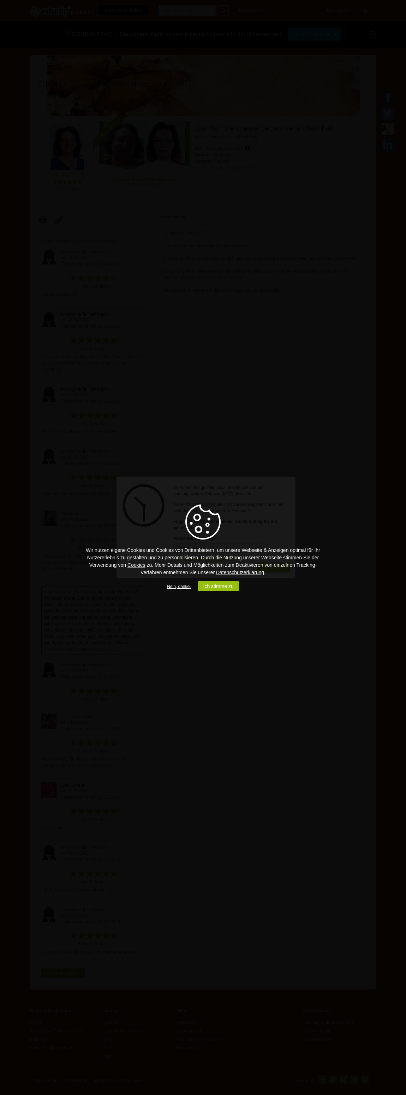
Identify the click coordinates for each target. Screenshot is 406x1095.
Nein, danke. (179, 586)
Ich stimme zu (218, 586)
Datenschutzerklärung (240, 572)
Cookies (136, 565)
